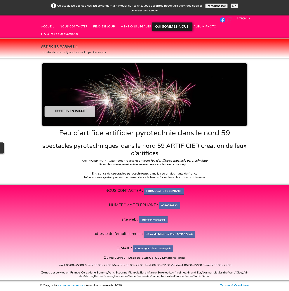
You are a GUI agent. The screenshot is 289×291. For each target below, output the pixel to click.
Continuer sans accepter (144, 10)
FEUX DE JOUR (104, 26)
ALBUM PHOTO (204, 26)
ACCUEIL (47, 26)
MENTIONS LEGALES (136, 26)
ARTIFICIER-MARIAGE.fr (71, 285)
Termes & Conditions (234, 285)
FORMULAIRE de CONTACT (164, 191)
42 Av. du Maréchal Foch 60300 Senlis (169, 234)
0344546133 (169, 205)
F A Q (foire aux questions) (59, 34)
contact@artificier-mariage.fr (153, 248)
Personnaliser (216, 6)
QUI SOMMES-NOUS (172, 27)
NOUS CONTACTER (74, 26)
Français (244, 18)
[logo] (73, 48)
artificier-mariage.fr (153, 219)
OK (234, 6)
